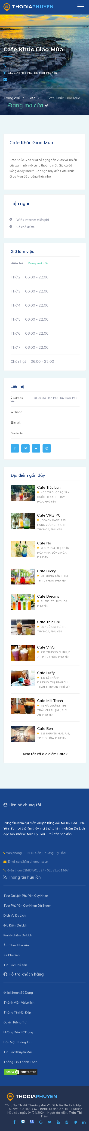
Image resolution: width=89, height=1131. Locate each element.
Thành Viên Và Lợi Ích (18, 1002)
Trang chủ (11, 98)
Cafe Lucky (46, 571)
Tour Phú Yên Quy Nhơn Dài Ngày (27, 905)
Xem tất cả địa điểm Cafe (45, 753)
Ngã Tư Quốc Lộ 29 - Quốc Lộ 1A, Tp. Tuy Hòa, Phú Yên (53, 497)
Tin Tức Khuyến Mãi (17, 1052)
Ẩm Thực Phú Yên (16, 945)
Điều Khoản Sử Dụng (18, 992)
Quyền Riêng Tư (14, 1022)
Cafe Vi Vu (46, 647)
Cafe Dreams (48, 596)
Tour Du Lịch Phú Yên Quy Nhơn (25, 895)
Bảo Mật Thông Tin (17, 1042)
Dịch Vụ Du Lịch (14, 915)
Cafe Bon (45, 728)
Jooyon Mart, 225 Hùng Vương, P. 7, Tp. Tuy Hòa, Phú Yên (52, 525)
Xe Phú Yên (11, 955)
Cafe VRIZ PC (49, 515)
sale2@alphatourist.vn (32, 861)
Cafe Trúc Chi (48, 622)
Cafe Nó (44, 543)
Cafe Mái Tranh (50, 700)
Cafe (32, 98)
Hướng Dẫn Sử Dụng (18, 1032)
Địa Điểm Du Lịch (15, 925)
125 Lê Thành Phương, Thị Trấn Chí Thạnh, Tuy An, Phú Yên (54, 682)
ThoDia (28, 7)
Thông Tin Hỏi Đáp (17, 1012)
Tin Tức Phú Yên (15, 965)
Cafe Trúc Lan (49, 487)
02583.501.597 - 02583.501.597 (45, 870)
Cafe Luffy (46, 672)
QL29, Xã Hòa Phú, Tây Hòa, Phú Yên (32, 72)
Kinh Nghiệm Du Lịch (17, 935)
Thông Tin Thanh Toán (20, 1062)
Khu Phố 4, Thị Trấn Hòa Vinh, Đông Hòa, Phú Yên (53, 553)
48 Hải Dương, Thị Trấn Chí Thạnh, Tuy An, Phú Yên (52, 710)
